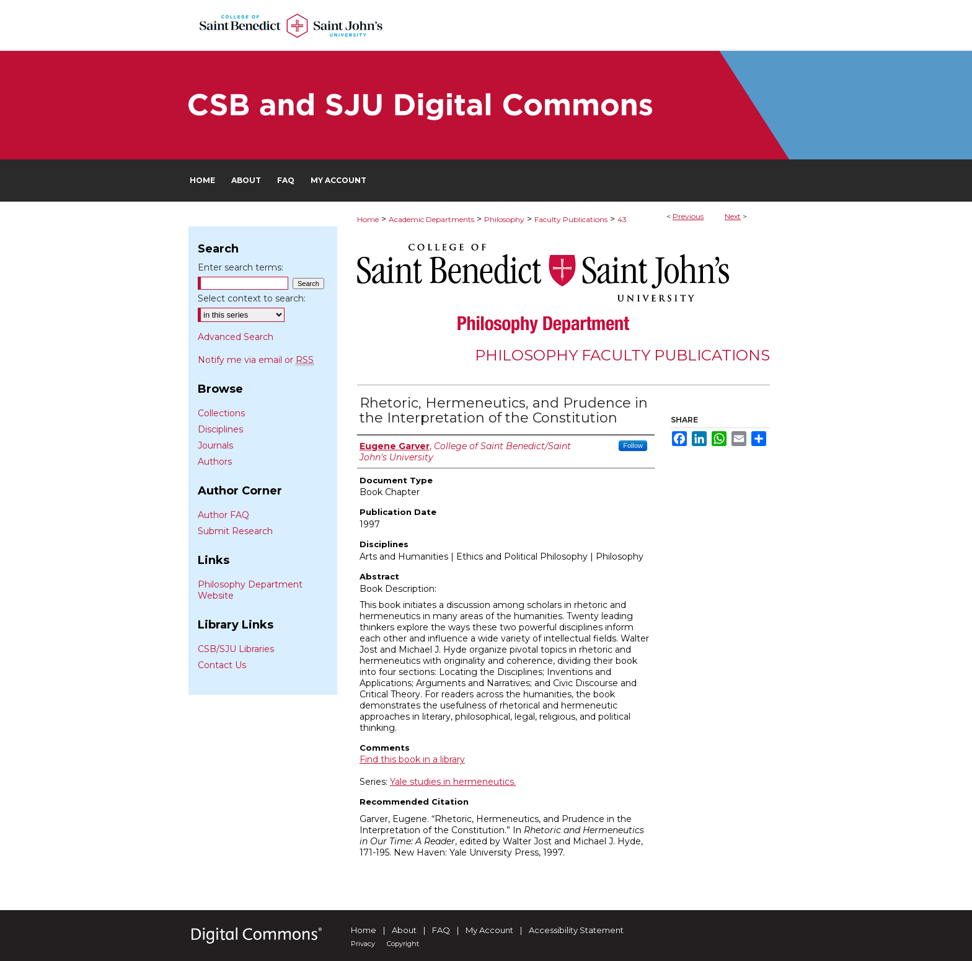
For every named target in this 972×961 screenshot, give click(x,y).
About (404, 930)
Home (368, 219)
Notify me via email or (256, 359)
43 (622, 219)
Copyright (403, 943)
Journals (215, 445)
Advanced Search (235, 336)
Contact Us (222, 665)
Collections (221, 413)
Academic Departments (431, 219)
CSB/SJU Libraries (236, 649)
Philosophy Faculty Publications (622, 355)
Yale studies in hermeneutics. (453, 781)
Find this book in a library (412, 759)
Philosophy (504, 219)
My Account (489, 930)
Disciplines (220, 429)
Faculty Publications (571, 219)
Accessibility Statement (576, 930)
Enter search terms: (240, 267)
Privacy (363, 943)
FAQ (441, 930)
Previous (688, 216)
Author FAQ (223, 515)
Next (733, 216)
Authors (215, 461)
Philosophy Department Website (250, 590)
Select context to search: (252, 298)
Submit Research (235, 531)
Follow (633, 445)
